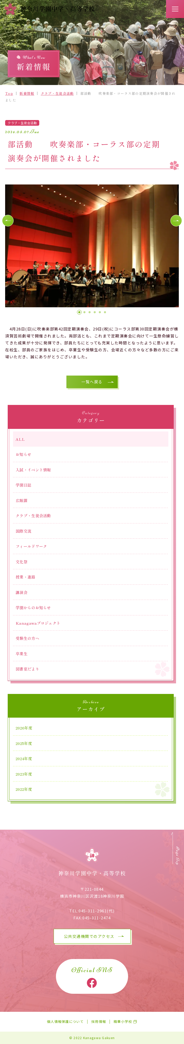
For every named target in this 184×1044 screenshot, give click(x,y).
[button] (8, 220)
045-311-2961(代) (97, 910)
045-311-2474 (96, 917)
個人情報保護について (65, 1022)
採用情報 (98, 1022)
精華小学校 (123, 1022)
